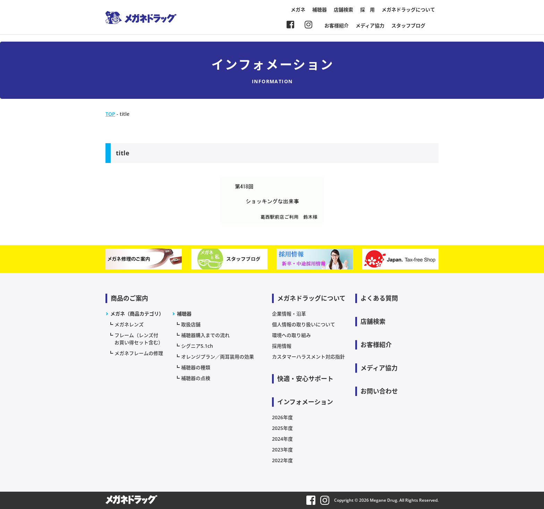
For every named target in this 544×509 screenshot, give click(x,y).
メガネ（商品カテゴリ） (137, 313)
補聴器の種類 (195, 367)
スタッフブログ (408, 25)
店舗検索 (343, 9)
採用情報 (281, 346)
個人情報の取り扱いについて (303, 324)
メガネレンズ (129, 324)
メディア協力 (370, 25)
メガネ (298, 9)
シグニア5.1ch (197, 346)
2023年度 (282, 449)
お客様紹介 (336, 25)
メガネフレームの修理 (138, 353)
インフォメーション (305, 402)
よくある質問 (379, 298)
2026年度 (282, 417)
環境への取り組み (291, 335)
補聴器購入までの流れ (205, 335)
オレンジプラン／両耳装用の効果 (217, 356)
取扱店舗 (191, 324)
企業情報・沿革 (289, 313)
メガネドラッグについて (408, 9)
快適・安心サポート (305, 378)
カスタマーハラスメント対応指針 (308, 356)
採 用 (367, 9)
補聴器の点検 (195, 378)
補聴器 (319, 9)
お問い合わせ (379, 391)
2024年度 (282, 438)
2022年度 (282, 460)
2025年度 (282, 428)
